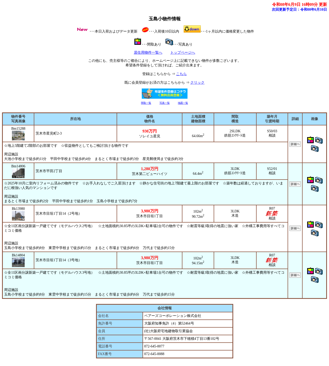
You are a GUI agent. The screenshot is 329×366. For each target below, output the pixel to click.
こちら (181, 74)
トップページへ (182, 52)
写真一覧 (165, 102)
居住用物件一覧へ (148, 52)
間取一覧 (146, 102)
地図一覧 (183, 102)
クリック (197, 82)
